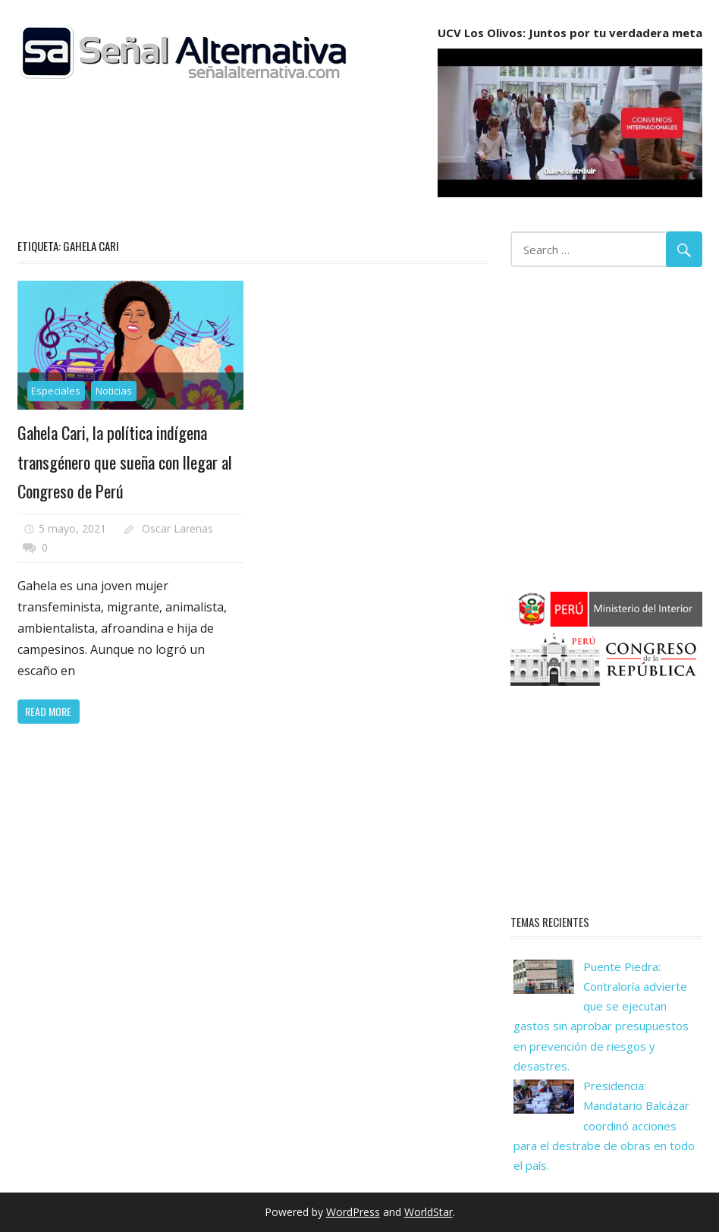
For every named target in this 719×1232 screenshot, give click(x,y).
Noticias (114, 391)
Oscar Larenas (177, 528)
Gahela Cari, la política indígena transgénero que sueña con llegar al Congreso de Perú (124, 461)
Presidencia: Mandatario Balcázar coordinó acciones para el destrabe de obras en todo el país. (604, 1125)
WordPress (353, 1212)
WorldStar (428, 1212)
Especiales (55, 391)
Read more (48, 711)
